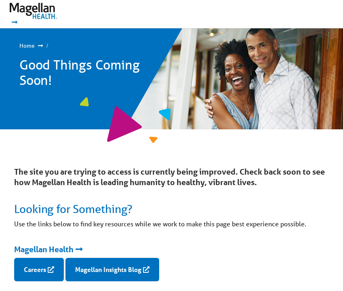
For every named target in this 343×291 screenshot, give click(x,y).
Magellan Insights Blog (108, 269)
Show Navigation (311, 14)
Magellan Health (44, 249)
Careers (35, 269)
